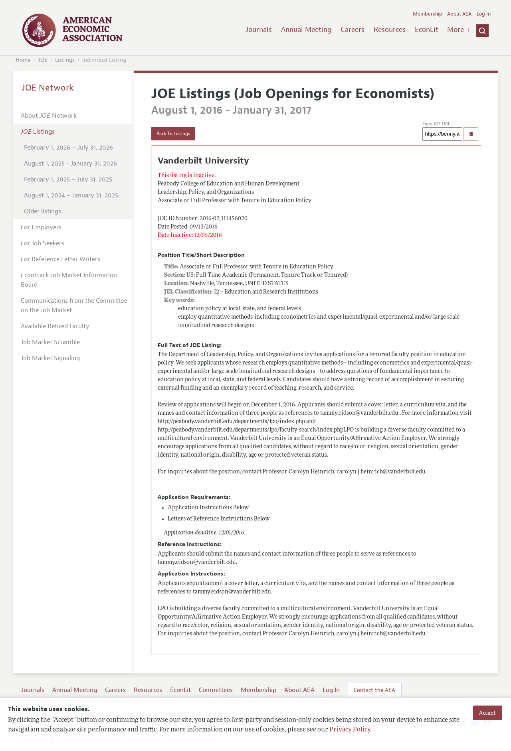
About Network (49, 116)
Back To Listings (173, 133)
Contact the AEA (374, 690)
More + (458, 29)
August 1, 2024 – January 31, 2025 (71, 195)
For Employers (41, 227)
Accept (487, 712)
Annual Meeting (306, 29)
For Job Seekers (42, 243)
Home (23, 60)
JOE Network (48, 87)
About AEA (459, 14)
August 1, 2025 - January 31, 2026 (70, 164)
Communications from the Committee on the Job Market (74, 305)
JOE (43, 60)
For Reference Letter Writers (60, 259)
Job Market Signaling (50, 358)
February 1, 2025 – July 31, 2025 (68, 179)
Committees (216, 690)
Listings (65, 60)
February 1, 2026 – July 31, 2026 (68, 148)
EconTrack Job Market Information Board (69, 280)
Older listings (42, 211)
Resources (390, 29)
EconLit (426, 29)
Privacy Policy (349, 730)
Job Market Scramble (50, 342)
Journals (259, 29)
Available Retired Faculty (55, 326)
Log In (484, 14)
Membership (427, 14)
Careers (352, 29)
